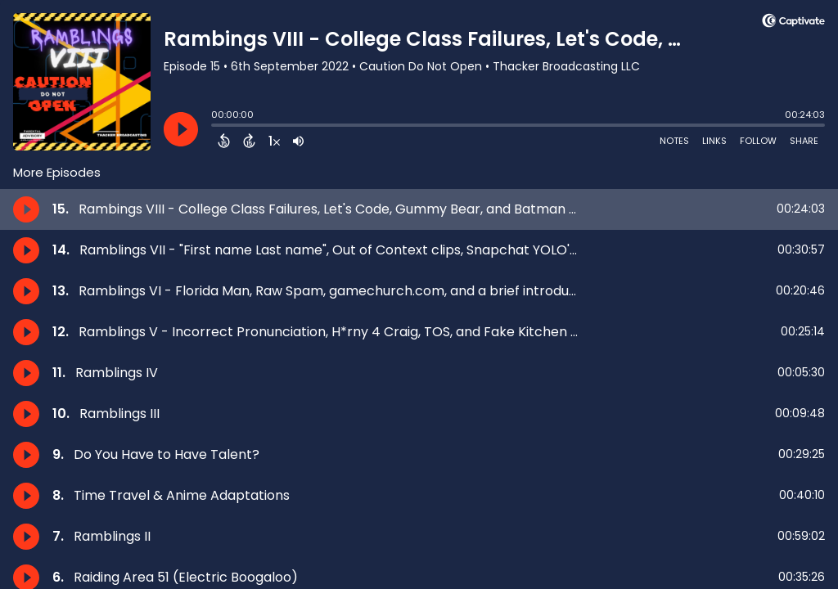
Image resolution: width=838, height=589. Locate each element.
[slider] (215, 127)
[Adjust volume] (298, 141)
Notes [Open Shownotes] (674, 140)
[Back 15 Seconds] (224, 141)
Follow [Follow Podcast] (758, 140)
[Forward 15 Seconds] (249, 141)
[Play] (181, 129)
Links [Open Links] (714, 140)
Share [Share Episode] (804, 140)
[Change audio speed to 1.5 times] (274, 141)
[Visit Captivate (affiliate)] (793, 23)
